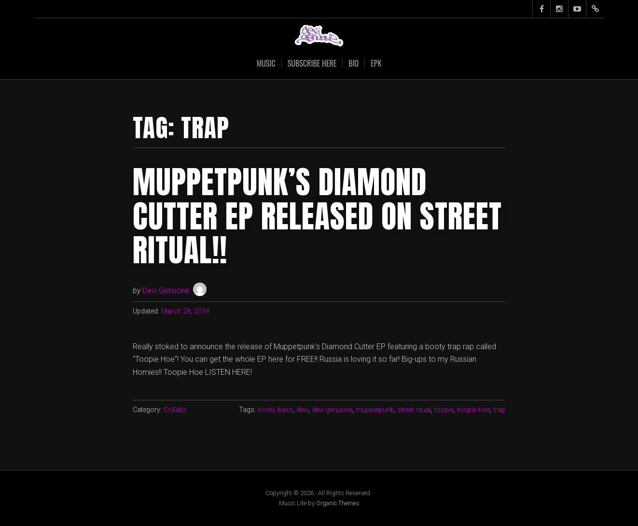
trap (499, 410)
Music (266, 63)
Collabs (175, 410)
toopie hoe (473, 410)
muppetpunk (375, 410)
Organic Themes (338, 503)
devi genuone (332, 410)
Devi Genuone (165, 290)
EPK (376, 63)
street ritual (414, 410)
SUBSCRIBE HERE (312, 63)
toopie (444, 410)
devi (302, 410)
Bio (353, 63)
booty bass (275, 410)
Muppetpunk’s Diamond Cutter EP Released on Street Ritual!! (317, 216)
